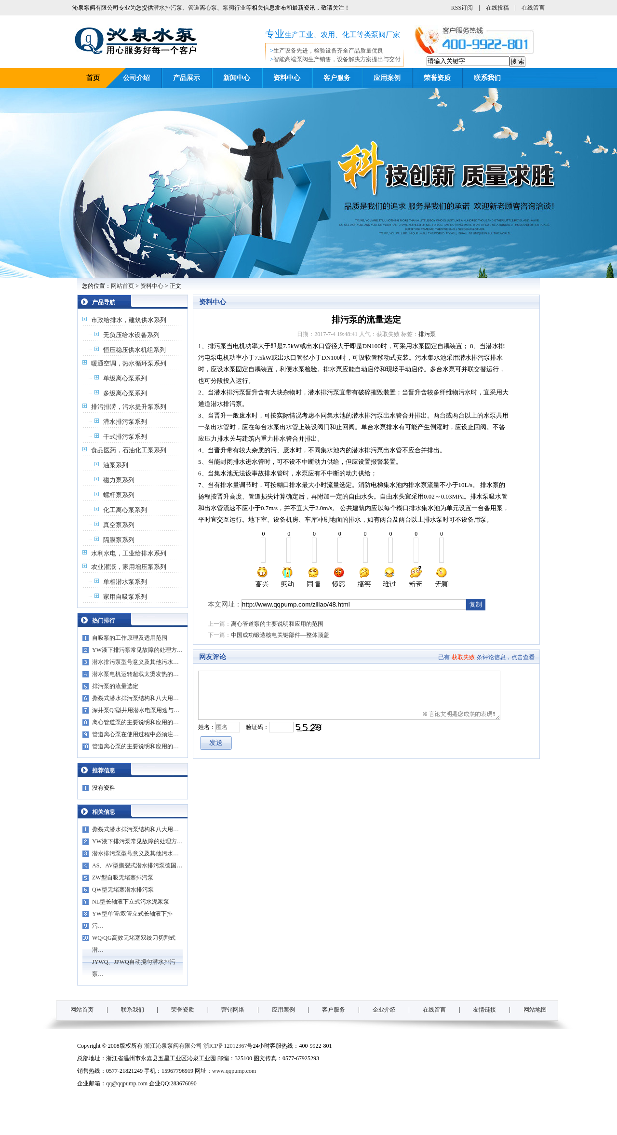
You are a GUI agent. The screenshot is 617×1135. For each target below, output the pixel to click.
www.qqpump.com (234, 1070)
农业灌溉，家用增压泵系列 (128, 566)
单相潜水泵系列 (125, 581)
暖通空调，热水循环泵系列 (128, 363)
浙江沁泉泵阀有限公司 (173, 1045)
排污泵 (427, 334)
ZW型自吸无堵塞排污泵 (122, 877)
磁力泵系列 (118, 480)
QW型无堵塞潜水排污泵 (123, 889)
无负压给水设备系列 (131, 334)
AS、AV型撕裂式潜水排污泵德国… (137, 865)
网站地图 (535, 1009)
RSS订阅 (462, 7)
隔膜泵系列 (118, 539)
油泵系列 (115, 465)
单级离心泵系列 (125, 378)
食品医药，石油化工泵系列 (128, 450)
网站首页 (122, 286)
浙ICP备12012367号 (228, 1045)
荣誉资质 (437, 77)
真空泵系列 (118, 524)
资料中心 (286, 77)
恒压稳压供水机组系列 (134, 349)
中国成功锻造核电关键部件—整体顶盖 (280, 635)
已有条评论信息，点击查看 (486, 657)
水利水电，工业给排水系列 (128, 553)
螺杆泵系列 (118, 495)
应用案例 (387, 77)
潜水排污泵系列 (125, 421)
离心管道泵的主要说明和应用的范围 (277, 624)
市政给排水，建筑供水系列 (128, 320)
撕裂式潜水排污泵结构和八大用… (135, 698)
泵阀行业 (234, 7)
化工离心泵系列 (125, 509)
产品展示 (186, 77)
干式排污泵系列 (125, 436)
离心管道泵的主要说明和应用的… (135, 722)
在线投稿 (497, 7)
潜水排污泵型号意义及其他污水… (135, 662)
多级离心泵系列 (125, 393)
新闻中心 (236, 77)
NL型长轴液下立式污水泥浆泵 (130, 901)
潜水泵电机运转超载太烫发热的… (135, 674)
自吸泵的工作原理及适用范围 (129, 638)
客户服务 (336, 77)
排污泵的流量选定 (115, 686)
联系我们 (487, 77)
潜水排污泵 (167, 7)
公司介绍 (136, 77)
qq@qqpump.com (127, 1083)
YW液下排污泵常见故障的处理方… (137, 650)
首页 (93, 77)
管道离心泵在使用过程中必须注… (135, 734)
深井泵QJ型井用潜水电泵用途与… (135, 710)
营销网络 (232, 1009)
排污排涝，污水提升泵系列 (128, 406)
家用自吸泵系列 (125, 596)
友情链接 (484, 1009)
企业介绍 (384, 1009)
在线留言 (533, 7)
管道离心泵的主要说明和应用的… (135, 746)
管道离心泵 (202, 7)
